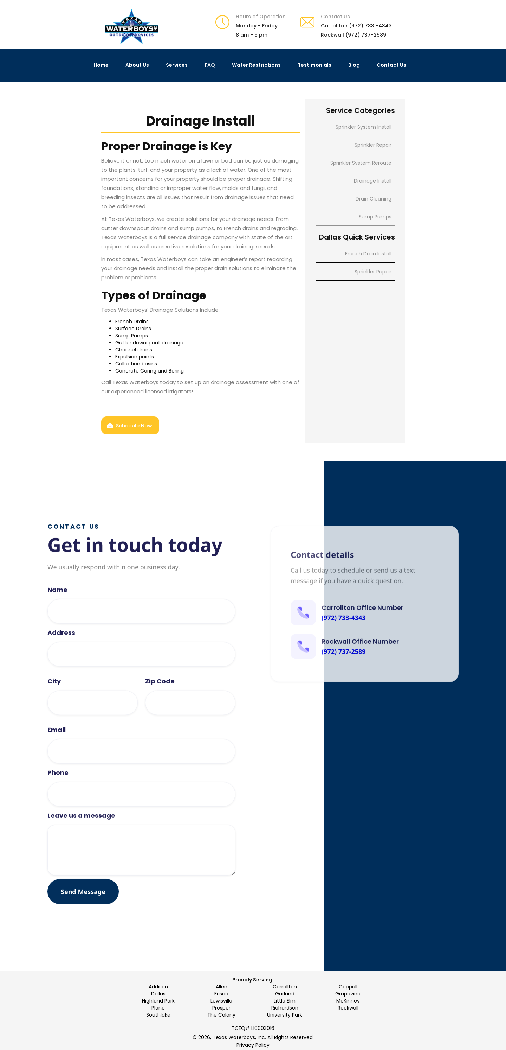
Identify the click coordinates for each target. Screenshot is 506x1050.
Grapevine (348, 993)
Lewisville (221, 1000)
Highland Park (158, 1000)
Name (57, 611)
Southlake (158, 1014)
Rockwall (348, 1007)
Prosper (221, 1007)
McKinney (348, 1000)
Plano (158, 1007)
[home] (131, 26)
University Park (284, 1014)
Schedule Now (134, 425)
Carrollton (285, 986)
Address (61, 653)
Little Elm (285, 1000)
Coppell (348, 986)
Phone (58, 793)
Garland (284, 993)
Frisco (221, 993)
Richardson (284, 1007)
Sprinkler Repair (373, 271)
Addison (158, 986)
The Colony (221, 1014)
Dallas (158, 993)
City (54, 702)
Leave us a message (81, 836)
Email (56, 751)
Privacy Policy (253, 1045)
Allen (221, 986)
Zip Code (160, 702)
